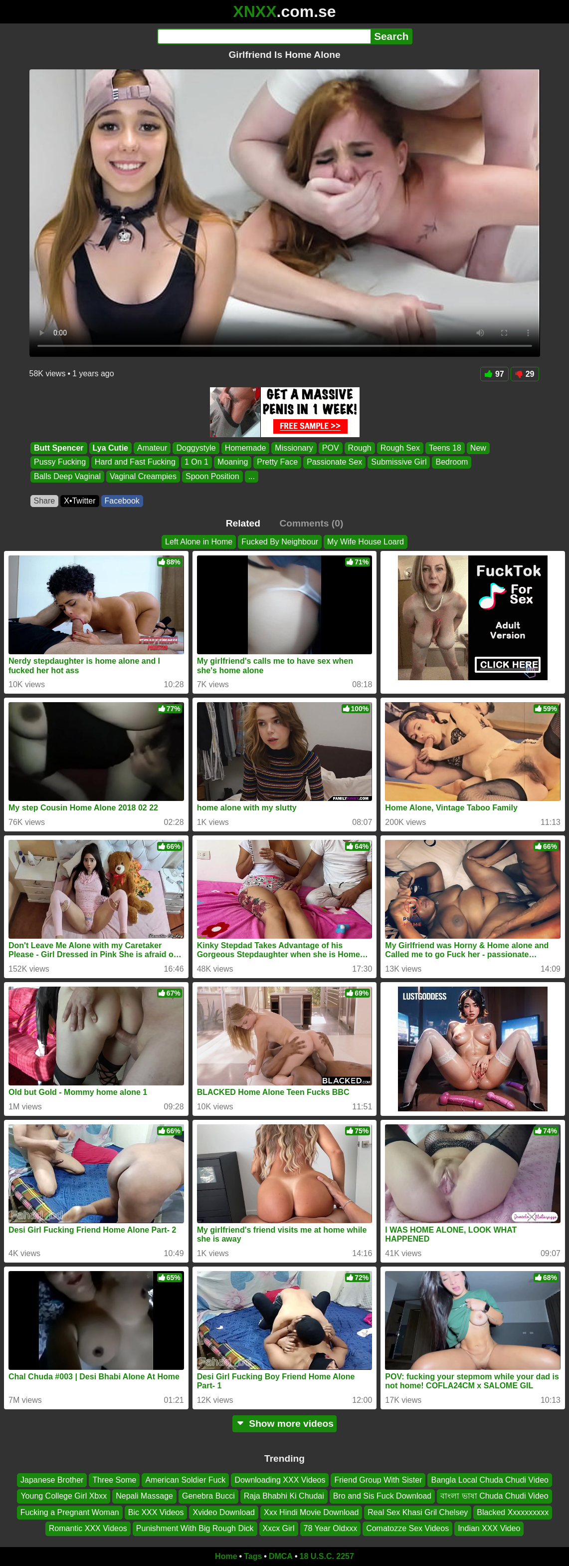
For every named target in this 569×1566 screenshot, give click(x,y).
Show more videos (284, 1423)
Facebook (122, 501)
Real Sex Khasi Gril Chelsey (418, 1512)
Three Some (114, 1480)
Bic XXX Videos (156, 1512)
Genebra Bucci (208, 1496)
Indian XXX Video (489, 1528)
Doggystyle (195, 448)
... (251, 476)
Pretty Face (277, 462)
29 (525, 374)
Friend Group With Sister (378, 1480)
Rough (359, 448)
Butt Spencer (59, 448)
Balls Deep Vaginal (67, 476)
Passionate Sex (334, 462)
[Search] (264, 36)
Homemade (245, 448)
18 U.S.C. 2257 (327, 1556)
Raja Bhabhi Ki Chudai (284, 1496)
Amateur (152, 448)
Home (226, 1556)
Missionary (294, 448)
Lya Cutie (110, 448)
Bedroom (451, 462)
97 (494, 374)
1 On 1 (196, 462)
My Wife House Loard (365, 541)
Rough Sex (399, 448)
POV (330, 448)
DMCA (281, 1556)
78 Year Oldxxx (331, 1528)
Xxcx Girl (279, 1528)
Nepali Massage (144, 1496)
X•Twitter (79, 501)
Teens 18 (444, 448)
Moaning (232, 462)
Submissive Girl (398, 462)
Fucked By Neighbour (279, 541)
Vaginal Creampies (143, 476)
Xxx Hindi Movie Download (311, 1512)
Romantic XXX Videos (88, 1528)
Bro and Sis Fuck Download (382, 1496)
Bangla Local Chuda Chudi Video (489, 1480)
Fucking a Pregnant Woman (69, 1512)
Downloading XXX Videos (279, 1480)
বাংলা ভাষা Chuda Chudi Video (494, 1496)
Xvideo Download (223, 1512)
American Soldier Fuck (185, 1480)
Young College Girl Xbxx (63, 1496)
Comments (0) (311, 523)
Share (44, 501)
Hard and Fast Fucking (135, 462)
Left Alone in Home (198, 541)
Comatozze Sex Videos (407, 1528)
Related (243, 523)
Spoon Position (212, 476)
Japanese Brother (51, 1480)
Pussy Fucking (60, 462)
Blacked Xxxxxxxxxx (513, 1512)
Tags (253, 1556)
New (478, 448)
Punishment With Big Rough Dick (195, 1528)
